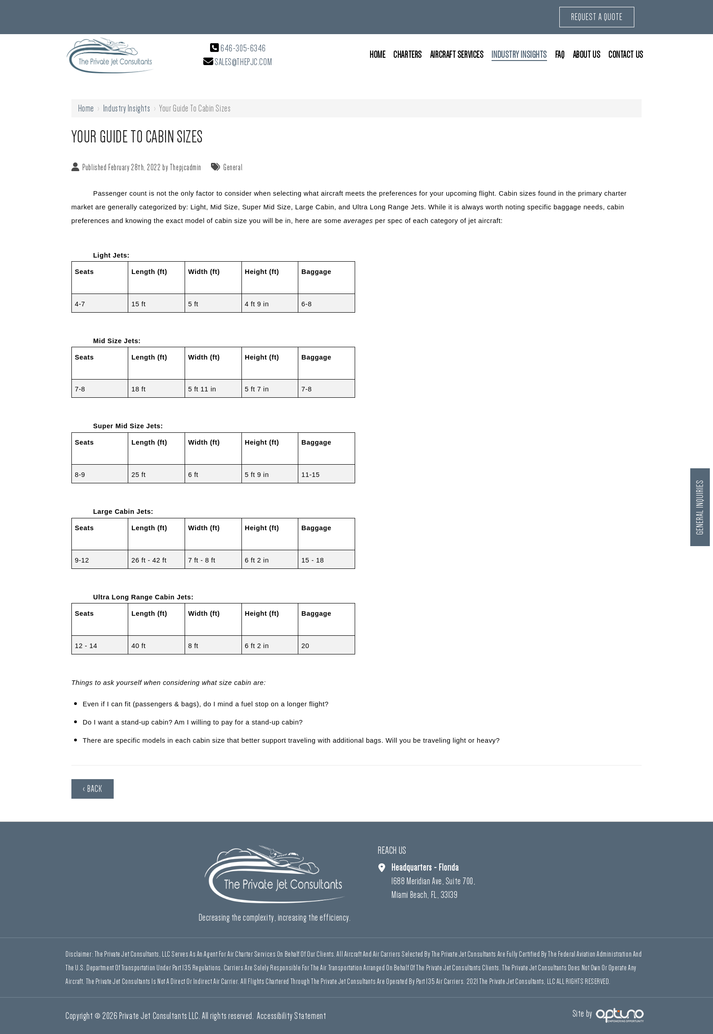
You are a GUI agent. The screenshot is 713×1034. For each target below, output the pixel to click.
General (232, 167)
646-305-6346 (243, 48)
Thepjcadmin (185, 167)
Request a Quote (597, 17)
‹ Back (92, 789)
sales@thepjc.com (243, 62)
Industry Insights (127, 108)
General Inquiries (700, 507)
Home (86, 108)
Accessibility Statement (291, 1016)
